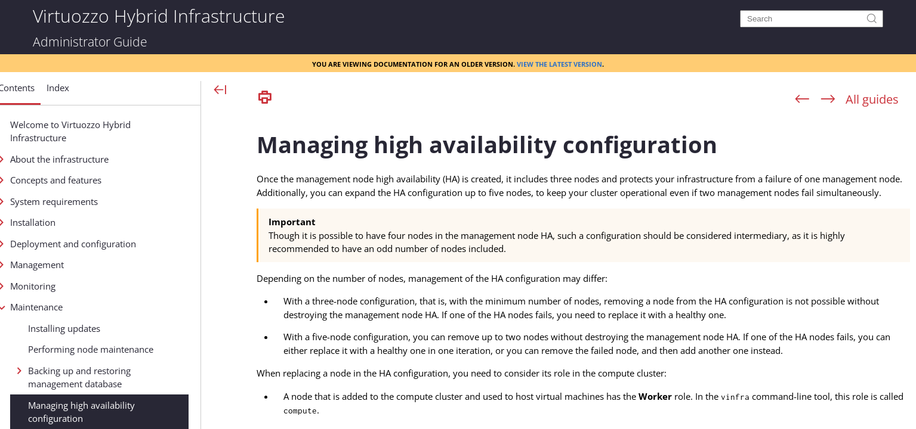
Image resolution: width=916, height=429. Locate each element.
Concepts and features (96, 180)
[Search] (811, 18)
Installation (73, 222)
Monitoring (73, 286)
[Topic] (583, 270)
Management (77, 265)
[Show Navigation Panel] (220, 90)
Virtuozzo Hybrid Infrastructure (159, 15)
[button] (57, 92)
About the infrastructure (100, 159)
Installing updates (105, 328)
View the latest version (559, 63)
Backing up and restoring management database (120, 377)
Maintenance (77, 307)
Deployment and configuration (114, 244)
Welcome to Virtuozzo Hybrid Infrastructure (111, 131)
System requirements (94, 201)
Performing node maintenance (131, 349)
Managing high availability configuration (122, 412)
